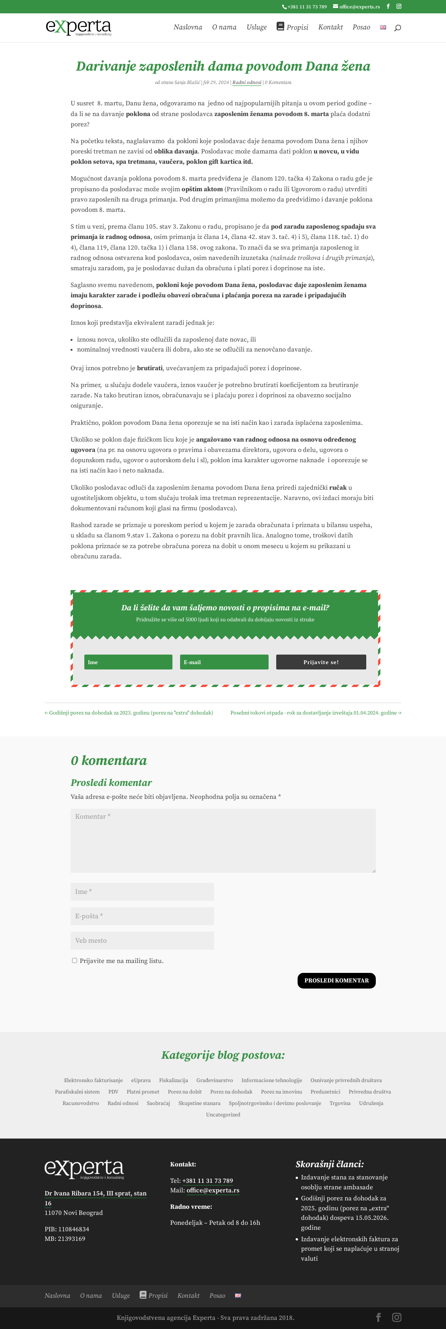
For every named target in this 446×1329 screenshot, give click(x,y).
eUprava (141, 1081)
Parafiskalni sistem (77, 1092)
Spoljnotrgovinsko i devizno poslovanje (275, 1104)
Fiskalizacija (173, 1081)
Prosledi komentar (336, 980)
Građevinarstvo (214, 1081)
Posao (361, 28)
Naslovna (188, 28)
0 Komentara (278, 82)
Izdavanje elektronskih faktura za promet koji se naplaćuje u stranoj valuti (350, 1249)
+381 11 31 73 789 (307, 7)
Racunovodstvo (81, 1104)
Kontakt (330, 28)
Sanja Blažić (187, 82)
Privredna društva (370, 1092)
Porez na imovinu (281, 1092)
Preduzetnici (325, 1092)
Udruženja (371, 1104)
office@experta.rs (213, 1190)
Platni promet (143, 1092)
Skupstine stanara (200, 1104)
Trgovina (340, 1104)
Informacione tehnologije (272, 1081)
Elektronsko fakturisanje (93, 1081)
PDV (113, 1092)
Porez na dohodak (231, 1092)
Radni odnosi (246, 82)
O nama (224, 28)
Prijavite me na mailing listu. (118, 961)
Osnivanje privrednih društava (346, 1081)
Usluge (256, 28)
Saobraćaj (158, 1104)
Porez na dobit (185, 1092)
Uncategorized (223, 1115)
